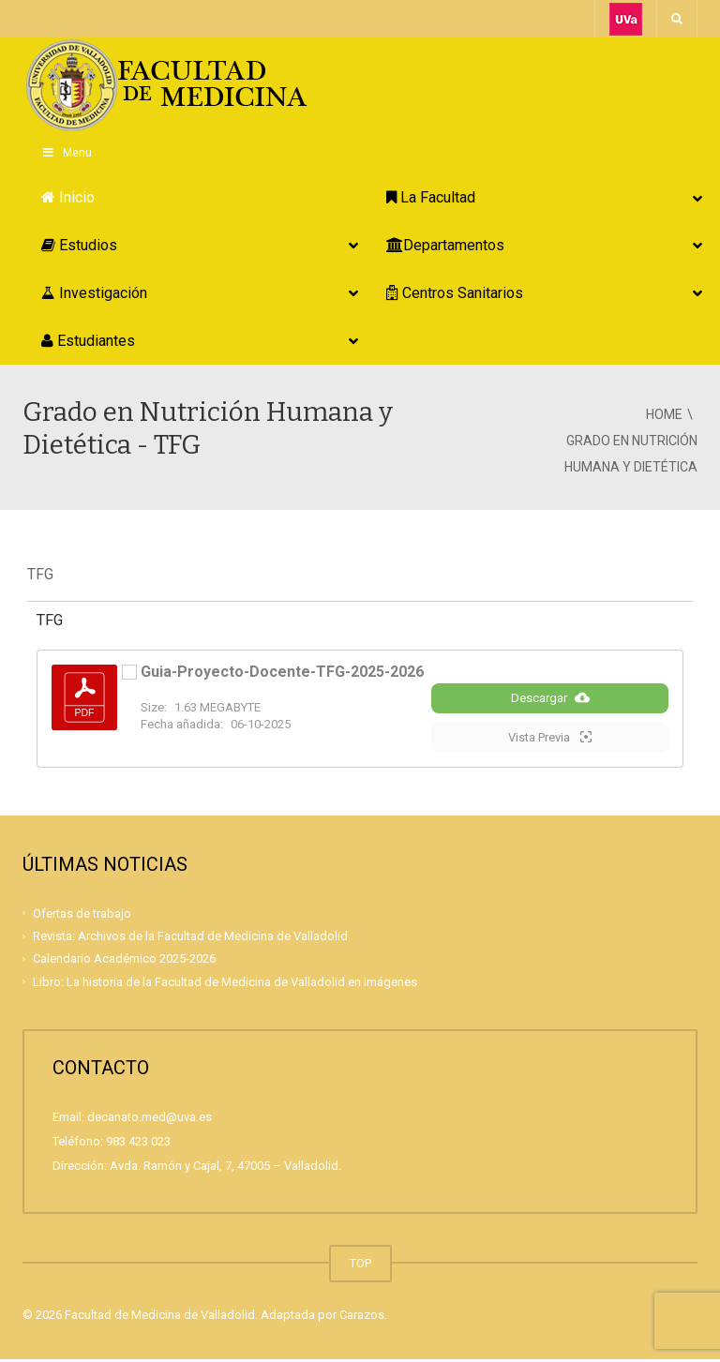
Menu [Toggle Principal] (66, 152)
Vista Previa (550, 739)
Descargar (550, 700)
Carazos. (363, 1317)
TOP (360, 1266)
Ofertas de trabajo (82, 916)
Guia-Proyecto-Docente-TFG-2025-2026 (282, 672)
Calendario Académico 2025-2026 (124, 961)
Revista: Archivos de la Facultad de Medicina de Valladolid (190, 939)
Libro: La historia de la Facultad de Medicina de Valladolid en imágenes (225, 984)
